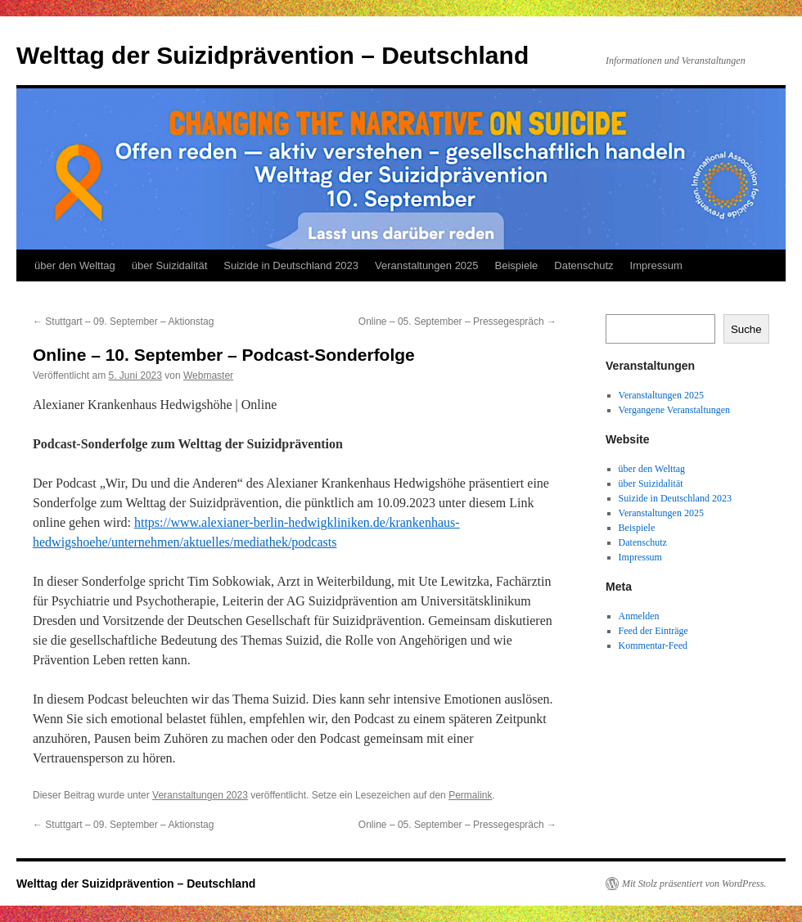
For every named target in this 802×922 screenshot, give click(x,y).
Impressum (656, 265)
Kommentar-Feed (653, 645)
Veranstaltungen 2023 (200, 795)
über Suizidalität (170, 265)
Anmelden (639, 616)
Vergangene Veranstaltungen (675, 410)
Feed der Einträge (653, 630)
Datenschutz (583, 265)
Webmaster (208, 375)
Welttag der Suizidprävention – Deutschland (272, 55)
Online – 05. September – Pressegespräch (457, 321)
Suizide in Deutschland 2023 (290, 265)
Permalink (470, 795)
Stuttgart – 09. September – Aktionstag (123, 321)
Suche (746, 329)
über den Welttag (74, 265)
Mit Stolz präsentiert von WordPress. (694, 883)
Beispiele (516, 265)
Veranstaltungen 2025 (427, 265)
